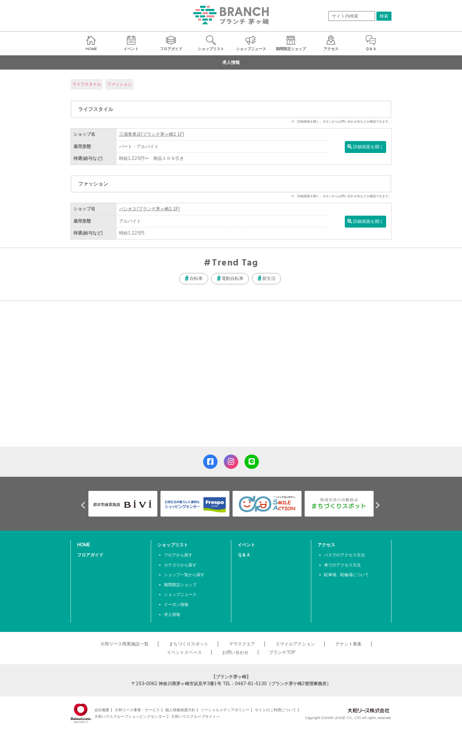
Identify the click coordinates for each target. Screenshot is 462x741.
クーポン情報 (176, 604)
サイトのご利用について (275, 709)
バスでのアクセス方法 (344, 554)
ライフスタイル (86, 84)
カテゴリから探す (180, 564)
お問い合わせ (235, 652)
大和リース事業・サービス (137, 709)
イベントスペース (184, 652)
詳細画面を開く (365, 147)
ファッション (119, 84)
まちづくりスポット (188, 644)
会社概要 (101, 709)
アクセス (326, 545)
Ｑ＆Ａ (244, 555)
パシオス (149, 209)
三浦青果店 (151, 134)
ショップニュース (180, 594)
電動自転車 (233, 278)
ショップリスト (172, 545)
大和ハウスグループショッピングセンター (130, 716)
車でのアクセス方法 (342, 564)
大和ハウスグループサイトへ (195, 716)
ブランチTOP (282, 652)
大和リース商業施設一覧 (124, 644)
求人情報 (172, 614)
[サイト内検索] (351, 16)
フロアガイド (90, 555)
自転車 (196, 278)
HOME (83, 545)
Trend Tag (235, 263)
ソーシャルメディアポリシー (225, 709)
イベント (246, 545)
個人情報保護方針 (180, 709)
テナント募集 (348, 644)
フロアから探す (178, 554)
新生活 (269, 278)
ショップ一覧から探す (184, 574)
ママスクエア (242, 644)
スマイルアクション (295, 644)
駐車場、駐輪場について (346, 574)
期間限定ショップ (180, 584)
